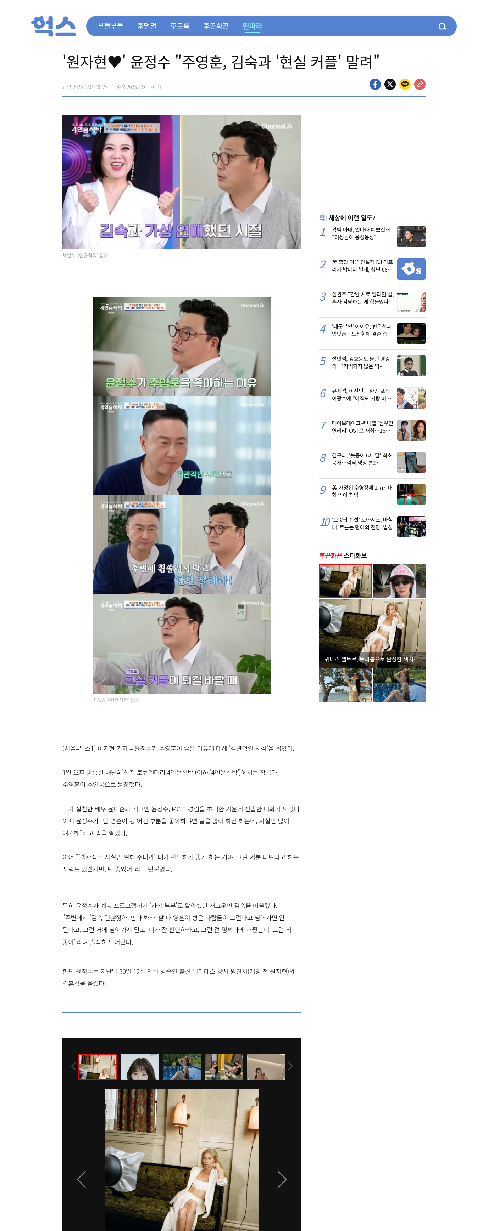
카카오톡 (405, 84)
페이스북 (375, 84)
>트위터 (390, 84)
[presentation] (72, 1066)
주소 (420, 84)
